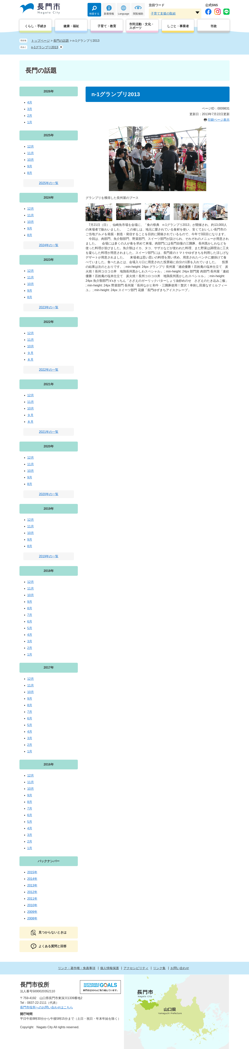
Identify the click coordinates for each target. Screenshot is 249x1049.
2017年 (49, 667)
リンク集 (159, 968)
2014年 (32, 878)
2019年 (49, 508)
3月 (29, 109)
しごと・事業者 (178, 26)
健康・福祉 (71, 26)
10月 (30, 159)
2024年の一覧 (48, 245)
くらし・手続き (35, 26)
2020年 (49, 446)
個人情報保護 (109, 968)
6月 (29, 621)
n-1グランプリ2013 (44, 47)
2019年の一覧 (48, 556)
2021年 (49, 384)
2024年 (49, 197)
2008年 (32, 918)
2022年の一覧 (48, 369)
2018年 (49, 570)
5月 (29, 628)
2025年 (49, 135)
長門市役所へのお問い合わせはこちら (46, 1007)
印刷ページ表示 (219, 119)
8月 (29, 173)
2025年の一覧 (48, 183)
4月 (29, 102)
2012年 (32, 892)
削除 (61, 47)
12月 (30, 146)
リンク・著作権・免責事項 (76, 968)
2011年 (32, 898)
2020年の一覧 (48, 494)
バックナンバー (49, 861)
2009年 (32, 911)
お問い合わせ (179, 968)
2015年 (32, 872)
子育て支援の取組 (163, 13)
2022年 (49, 322)
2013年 (32, 885)
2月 (29, 115)
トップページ (40, 40)
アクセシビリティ (136, 968)
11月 (30, 153)
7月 (29, 615)
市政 (213, 26)
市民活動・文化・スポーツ (141, 26)
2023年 (49, 259)
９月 (30, 353)
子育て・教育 (106, 26)
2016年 (49, 764)
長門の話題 (61, 40)
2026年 (49, 91)
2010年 (32, 905)
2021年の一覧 (48, 431)
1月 (29, 122)
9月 (29, 166)
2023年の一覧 (48, 307)
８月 (30, 359)
